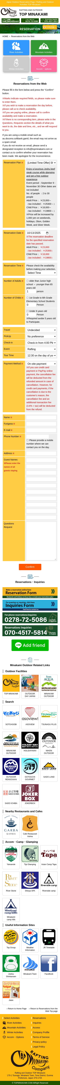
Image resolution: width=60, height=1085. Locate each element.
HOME (5, 36)
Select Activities (12, 1018)
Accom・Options (15, 1037)
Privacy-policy (40, 1042)
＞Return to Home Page (16, 1009)
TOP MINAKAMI (33, 12)
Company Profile (41, 1032)
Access (36, 1027)
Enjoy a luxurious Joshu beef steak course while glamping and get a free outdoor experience (40, 174)
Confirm (29, 567)
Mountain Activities (16, 1027)
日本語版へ (51, 27)
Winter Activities (15, 1032)
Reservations (39, 1018)
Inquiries (37, 1023)
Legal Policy (39, 1046)
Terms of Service (41, 1037)
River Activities (14, 1023)
